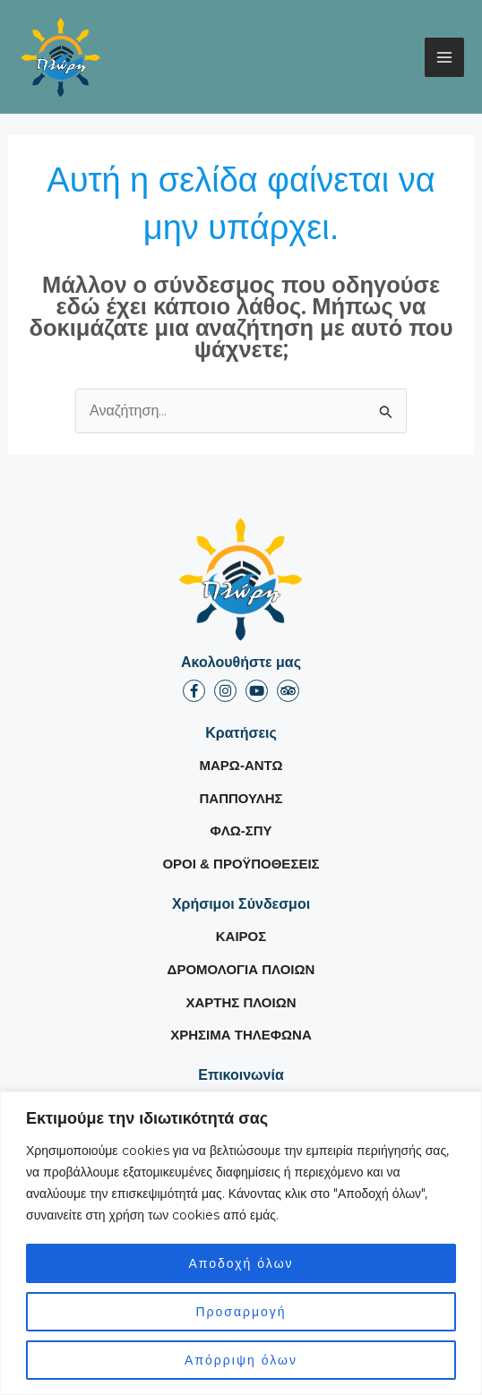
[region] (241, 1243)
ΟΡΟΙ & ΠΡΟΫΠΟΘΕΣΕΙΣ (240, 863)
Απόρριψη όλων (241, 1360)
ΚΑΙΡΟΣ (241, 936)
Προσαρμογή (240, 1312)
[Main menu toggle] (444, 57)
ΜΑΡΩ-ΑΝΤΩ (241, 765)
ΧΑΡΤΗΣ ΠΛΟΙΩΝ (240, 1002)
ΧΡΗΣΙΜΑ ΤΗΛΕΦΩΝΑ (241, 1034)
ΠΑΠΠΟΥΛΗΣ (240, 798)
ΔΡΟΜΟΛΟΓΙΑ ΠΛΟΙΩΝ (241, 969)
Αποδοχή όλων (240, 1263)
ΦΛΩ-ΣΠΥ (240, 830)
